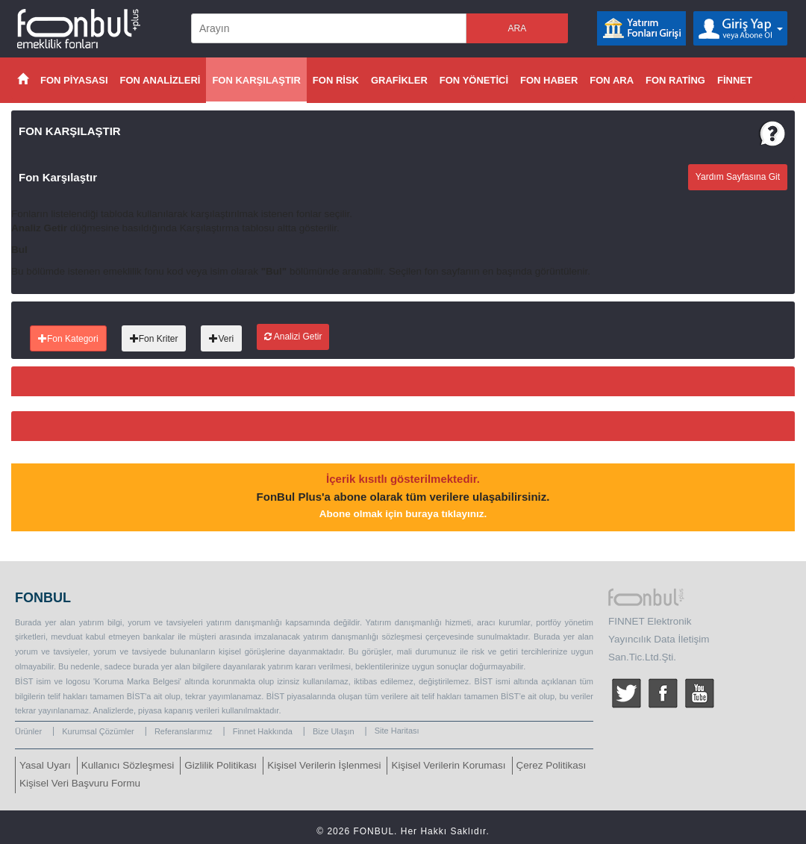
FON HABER (549, 80)
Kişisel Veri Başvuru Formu (79, 783)
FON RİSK (336, 80)
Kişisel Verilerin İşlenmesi (324, 765)
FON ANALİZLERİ (160, 80)
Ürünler (28, 731)
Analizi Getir (293, 336)
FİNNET (734, 80)
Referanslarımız (183, 731)
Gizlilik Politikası (220, 765)
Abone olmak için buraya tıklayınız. (403, 513)
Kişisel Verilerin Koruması (448, 765)
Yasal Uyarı (45, 765)
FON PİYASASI (74, 80)
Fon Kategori (68, 339)
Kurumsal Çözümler (98, 731)
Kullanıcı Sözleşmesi (128, 765)
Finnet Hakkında (263, 731)
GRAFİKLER (399, 80)
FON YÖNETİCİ (474, 80)
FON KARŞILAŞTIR (256, 80)
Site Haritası (397, 730)
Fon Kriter (154, 339)
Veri (221, 339)
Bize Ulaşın (333, 731)
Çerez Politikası (551, 765)
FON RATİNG (675, 80)
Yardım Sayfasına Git (738, 177)
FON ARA (612, 80)
